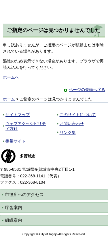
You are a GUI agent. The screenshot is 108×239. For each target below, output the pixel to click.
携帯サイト (15, 141)
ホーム (9, 99)
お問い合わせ (72, 123)
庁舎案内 (13, 207)
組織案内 (13, 220)
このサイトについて (78, 114)
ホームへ (11, 77)
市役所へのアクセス (24, 194)
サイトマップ (17, 114)
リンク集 (68, 132)
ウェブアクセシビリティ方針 (25, 126)
